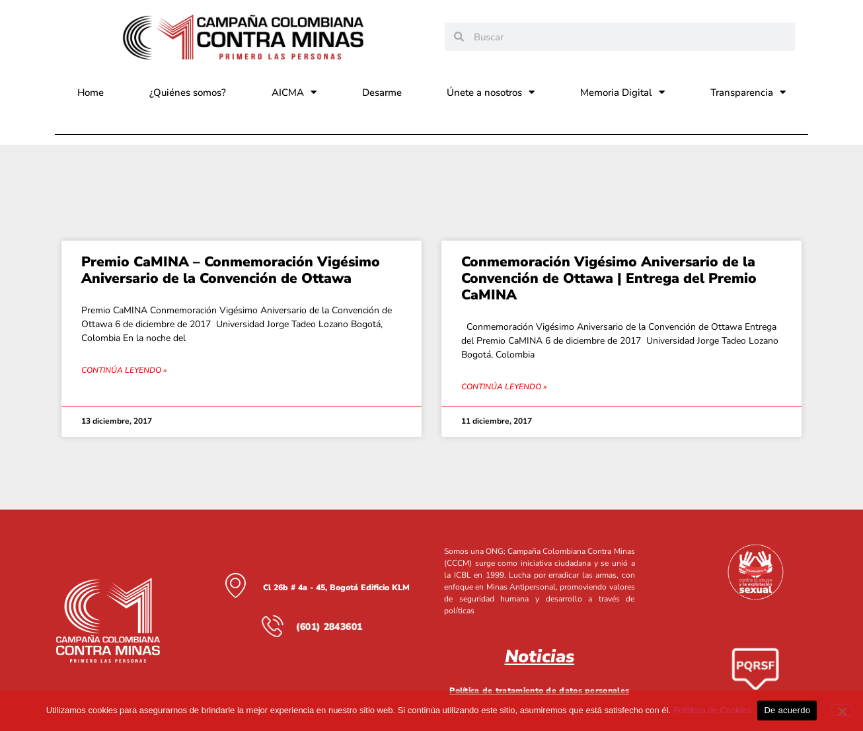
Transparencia (748, 92)
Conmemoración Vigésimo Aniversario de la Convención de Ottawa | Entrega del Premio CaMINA (609, 278)
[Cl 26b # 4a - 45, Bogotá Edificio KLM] (235, 584)
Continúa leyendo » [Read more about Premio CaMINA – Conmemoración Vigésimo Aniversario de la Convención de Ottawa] (124, 370)
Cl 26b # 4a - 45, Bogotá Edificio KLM (336, 587)
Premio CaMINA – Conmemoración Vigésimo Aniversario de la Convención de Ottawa (230, 270)
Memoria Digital (622, 92)
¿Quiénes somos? (187, 92)
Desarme (382, 92)
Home (90, 92)
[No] (842, 710)
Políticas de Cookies (712, 710)
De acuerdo (787, 710)
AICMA (294, 92)
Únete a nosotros (491, 92)
